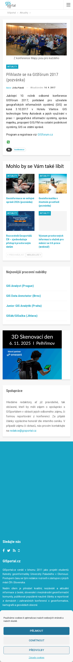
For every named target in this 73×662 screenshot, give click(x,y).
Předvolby (36, 650)
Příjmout (36, 630)
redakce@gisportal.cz (23, 430)
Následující (34, 255)
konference (19, 150)
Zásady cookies (36, 657)
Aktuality (12, 66)
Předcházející (15, 255)
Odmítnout (36, 640)
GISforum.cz (45, 134)
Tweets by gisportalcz (16, 532)
